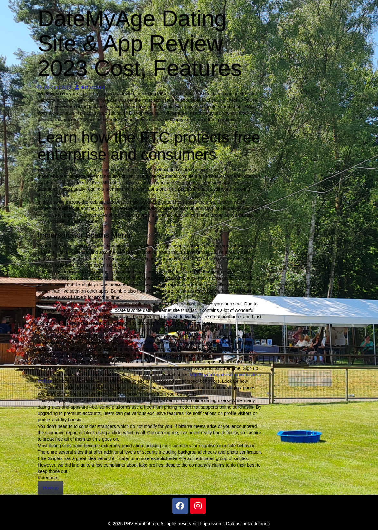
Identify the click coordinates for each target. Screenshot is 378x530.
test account (90, 87)
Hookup (50, 487)
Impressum (211, 523)
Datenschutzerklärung (248, 523)
